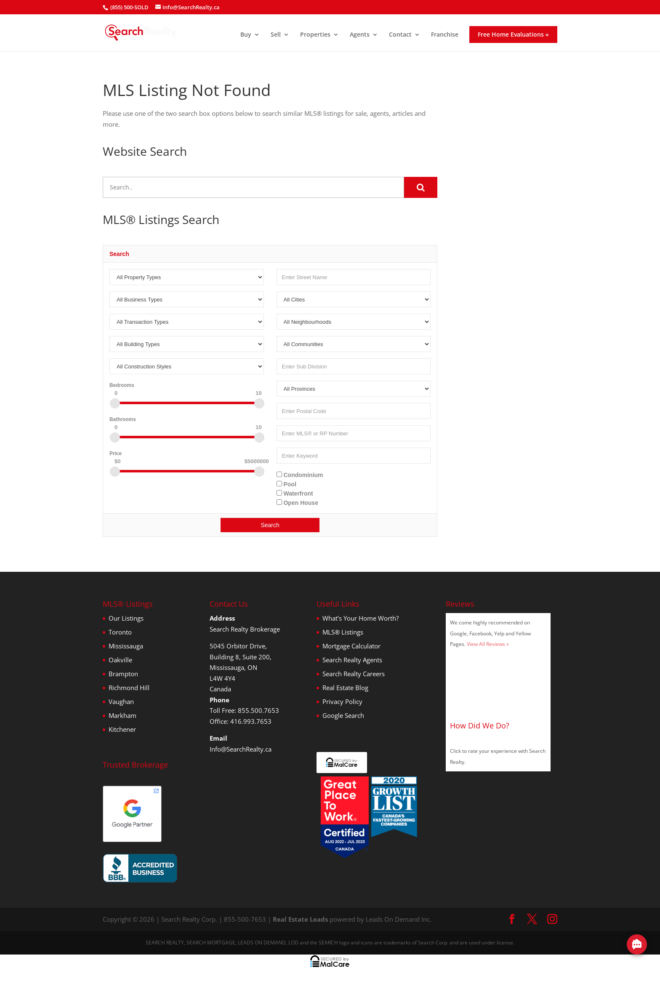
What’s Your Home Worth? (360, 618)
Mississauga (126, 646)
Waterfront (295, 493)
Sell (276, 35)
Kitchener (122, 729)
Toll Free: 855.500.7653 (244, 710)
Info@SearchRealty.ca (240, 749)
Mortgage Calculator (351, 646)
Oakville (120, 660)
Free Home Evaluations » (513, 34)
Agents (360, 35)
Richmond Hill (129, 687)
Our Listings (126, 618)
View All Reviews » (488, 644)
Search (270, 525)
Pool (286, 484)
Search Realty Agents (352, 660)
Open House (297, 502)
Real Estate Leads (300, 919)
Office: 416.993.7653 (240, 721)
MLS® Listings (342, 632)
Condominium (300, 475)
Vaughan (121, 701)
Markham (122, 715)
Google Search (343, 715)
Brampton (123, 673)
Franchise (444, 35)
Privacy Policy (342, 701)
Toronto (120, 632)
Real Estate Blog (345, 687)
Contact (400, 35)
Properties (315, 35)
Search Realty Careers (353, 673)
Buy (245, 35)
